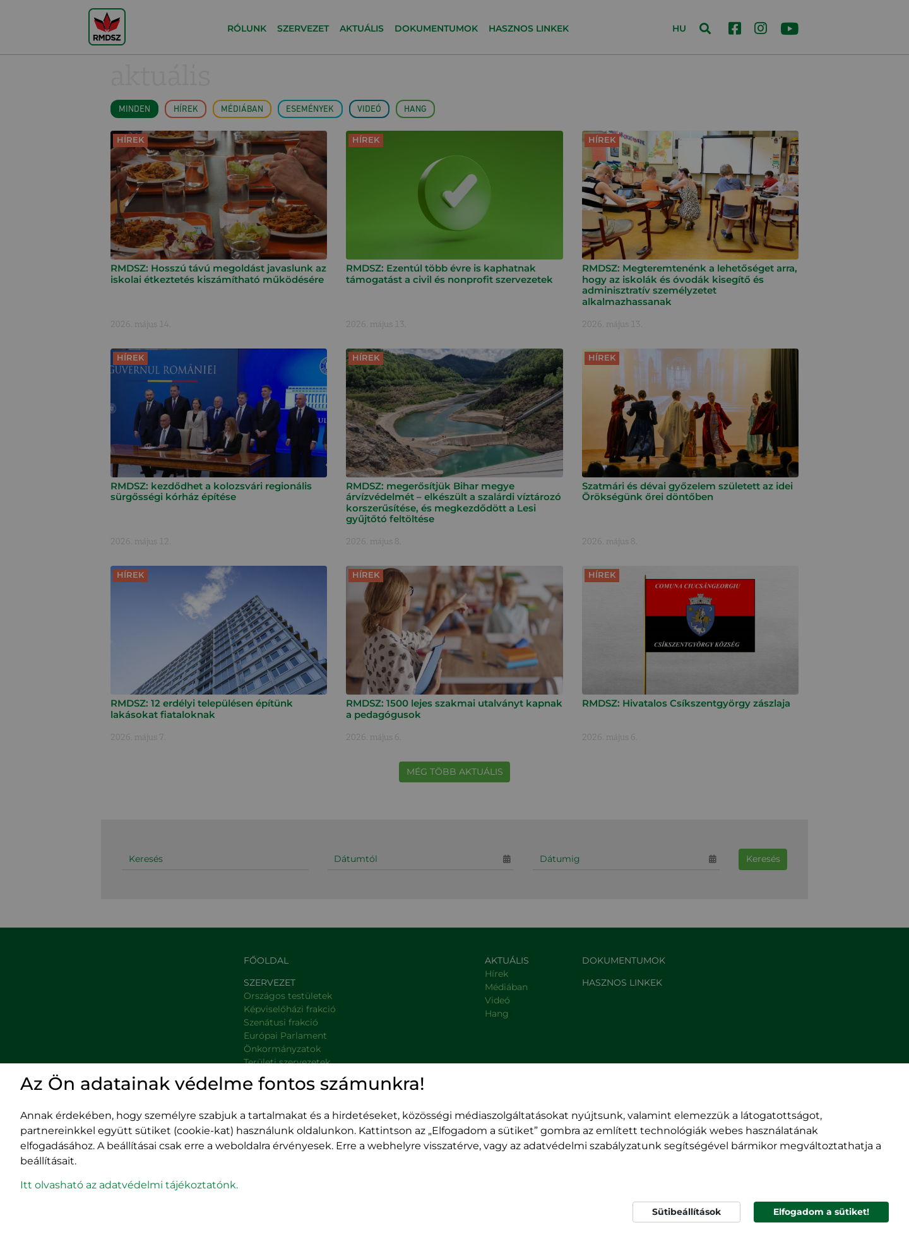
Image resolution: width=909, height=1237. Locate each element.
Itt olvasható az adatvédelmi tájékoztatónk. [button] (129, 1185)
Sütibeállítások (686, 1211)
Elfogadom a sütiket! (821, 1211)
